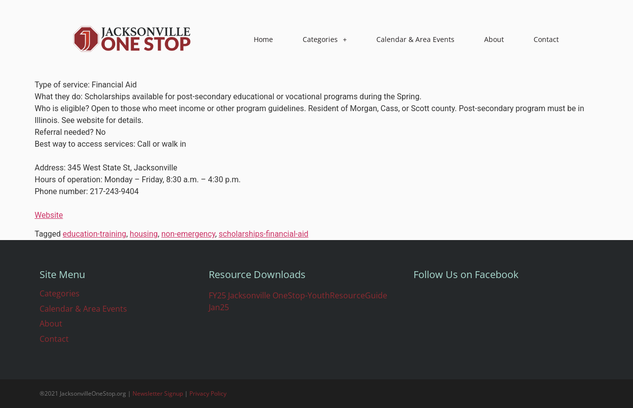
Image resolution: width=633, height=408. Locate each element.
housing (144, 234)
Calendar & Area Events (415, 39)
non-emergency (188, 234)
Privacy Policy (207, 393)
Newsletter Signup (158, 393)
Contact (546, 39)
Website (49, 215)
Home (263, 39)
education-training (94, 234)
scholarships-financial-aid (263, 234)
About (494, 39)
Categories (325, 39)
